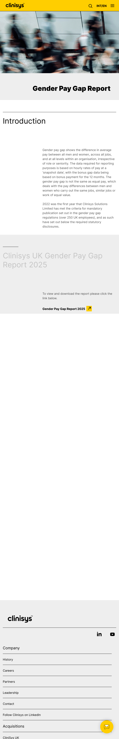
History (8, 659)
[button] (91, 5)
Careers (8, 670)
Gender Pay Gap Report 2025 (63, 308)
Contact (8, 704)
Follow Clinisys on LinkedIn (22, 715)
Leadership (11, 693)
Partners (9, 681)
